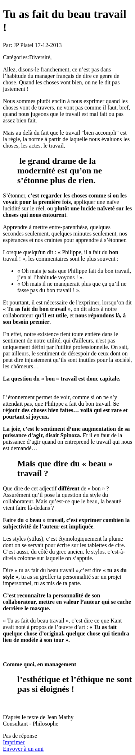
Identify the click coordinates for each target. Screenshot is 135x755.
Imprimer (13, 742)
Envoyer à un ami (23, 749)
